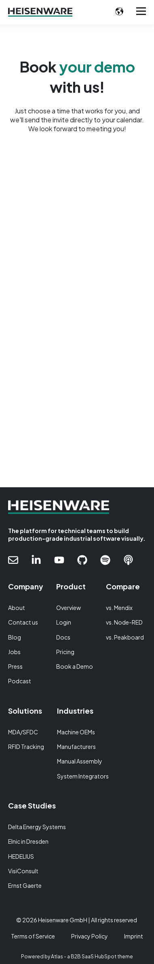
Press (15, 666)
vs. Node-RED (124, 622)
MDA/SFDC (23, 732)
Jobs (14, 651)
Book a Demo (74, 666)
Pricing (65, 651)
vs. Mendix (119, 607)
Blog (14, 637)
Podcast (19, 681)
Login (63, 622)
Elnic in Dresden (28, 841)
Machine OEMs (76, 732)
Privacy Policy (89, 936)
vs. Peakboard (125, 637)
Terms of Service (33, 936)
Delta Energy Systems (37, 826)
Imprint (133, 936)
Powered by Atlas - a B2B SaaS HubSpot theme (77, 956)
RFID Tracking (26, 746)
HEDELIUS (21, 856)
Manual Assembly (79, 761)
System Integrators (83, 776)
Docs (63, 637)
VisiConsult (23, 871)
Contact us (23, 622)
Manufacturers (76, 746)
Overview (68, 607)
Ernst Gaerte (25, 885)
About (16, 607)
